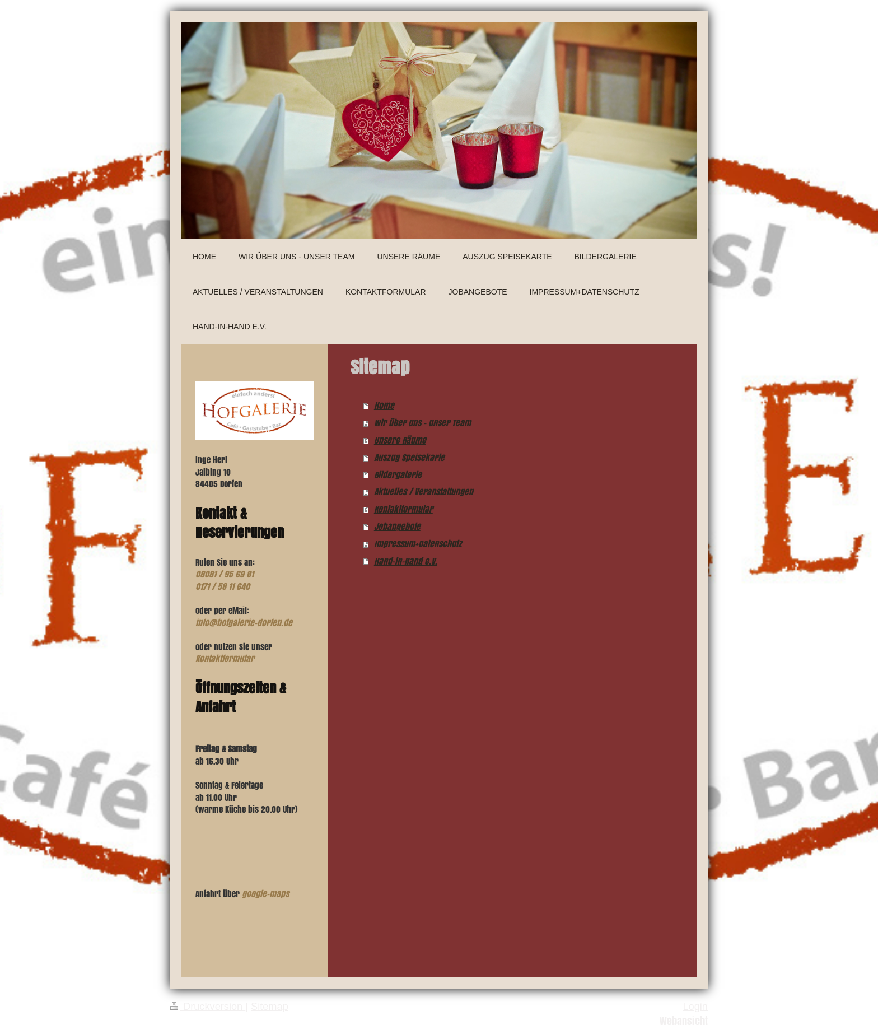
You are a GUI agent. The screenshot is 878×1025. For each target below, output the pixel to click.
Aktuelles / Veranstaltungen (423, 491)
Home (384, 405)
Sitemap (269, 1006)
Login (695, 1006)
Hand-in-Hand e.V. (405, 561)
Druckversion (207, 1006)
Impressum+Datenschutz (418, 543)
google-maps (265, 893)
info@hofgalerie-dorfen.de (243, 622)
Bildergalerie (398, 474)
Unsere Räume (400, 440)
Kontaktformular (403, 508)
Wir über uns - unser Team (422, 422)
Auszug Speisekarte (409, 457)
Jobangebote (397, 526)
